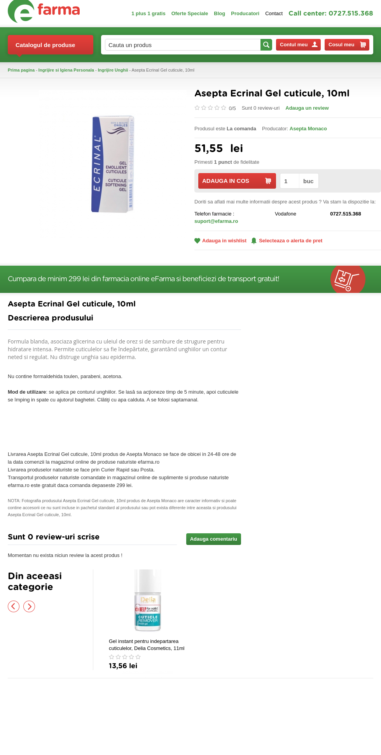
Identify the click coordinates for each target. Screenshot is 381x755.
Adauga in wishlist (220, 240)
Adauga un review (307, 108)
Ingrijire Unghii (113, 70)
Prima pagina (21, 70)
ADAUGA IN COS (236, 180)
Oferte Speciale (189, 13)
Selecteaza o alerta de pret (286, 240)
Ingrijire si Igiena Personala (66, 70)
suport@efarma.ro (216, 221)
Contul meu (299, 44)
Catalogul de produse (45, 48)
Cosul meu (347, 45)
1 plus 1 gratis (148, 13)
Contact (274, 13)
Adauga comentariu (213, 539)
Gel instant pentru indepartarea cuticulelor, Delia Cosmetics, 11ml (146, 644)
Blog (219, 13)
